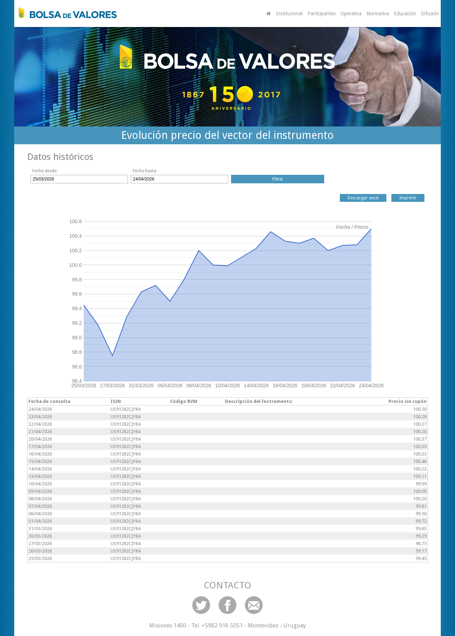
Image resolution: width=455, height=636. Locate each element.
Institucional (289, 13)
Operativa (351, 13)
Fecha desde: (44, 170)
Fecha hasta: (145, 170)
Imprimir (408, 197)
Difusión (430, 13)
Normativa (377, 13)
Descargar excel (363, 197)
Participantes (321, 13)
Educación (405, 13)
